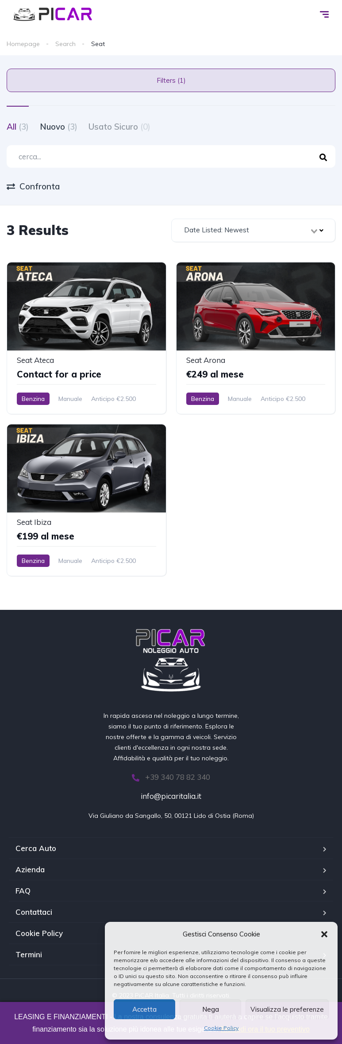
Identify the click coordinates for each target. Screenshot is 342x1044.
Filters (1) (171, 80)
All (18, 126)
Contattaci (33, 912)
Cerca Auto (35, 848)
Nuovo (58, 126)
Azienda (30, 869)
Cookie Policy (221, 1028)
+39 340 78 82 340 (171, 777)
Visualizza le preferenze (287, 1009)
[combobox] (253, 230)
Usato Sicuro (119, 126)
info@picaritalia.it (171, 796)
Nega (210, 1009)
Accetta (144, 1009)
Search (65, 44)
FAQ (23, 890)
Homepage (23, 44)
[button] (324, 934)
